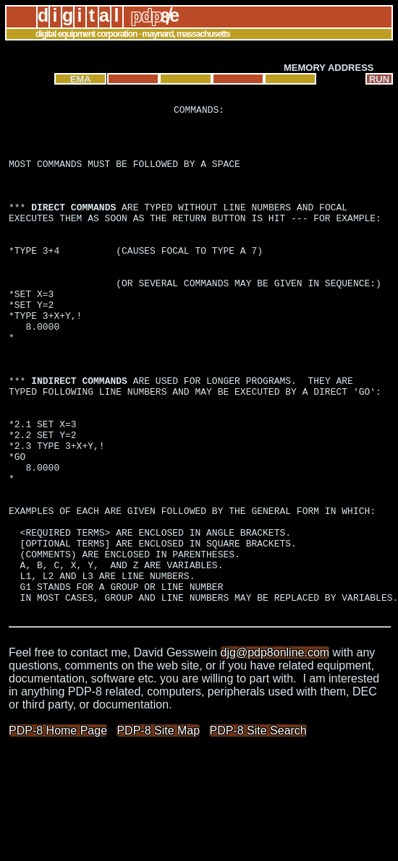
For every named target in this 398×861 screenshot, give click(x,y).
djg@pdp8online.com (275, 754)
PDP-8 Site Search (257, 832)
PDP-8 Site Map (158, 832)
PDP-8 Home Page (58, 832)
